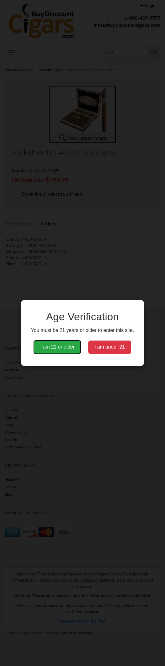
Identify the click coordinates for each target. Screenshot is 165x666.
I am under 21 (110, 346)
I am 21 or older (57, 346)
